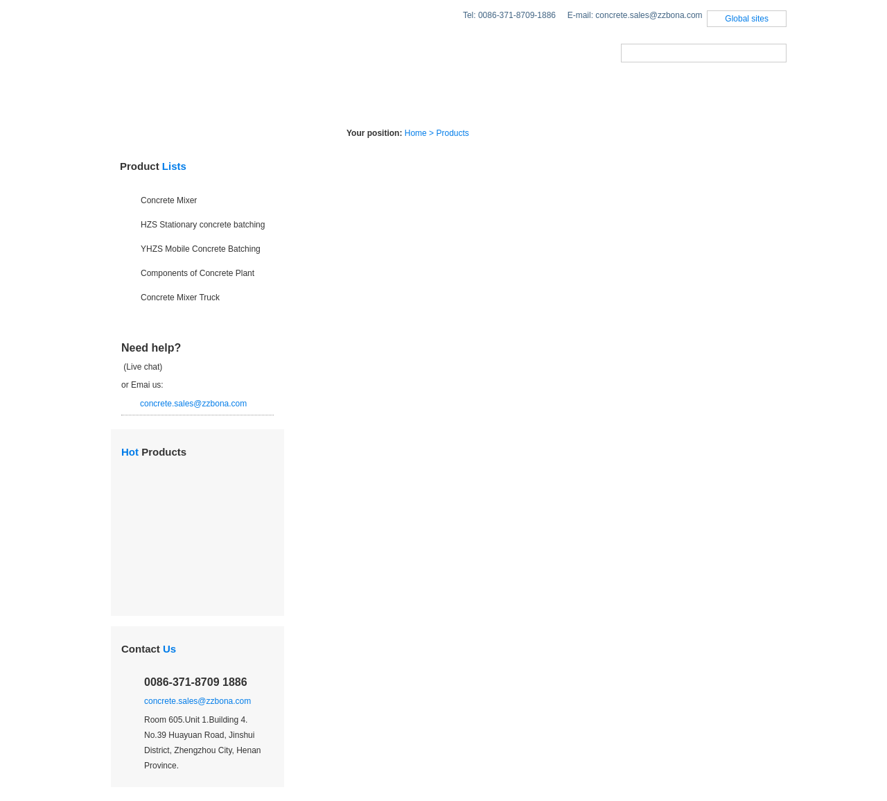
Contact (148, 649)
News (419, 99)
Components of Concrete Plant (197, 273)
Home (138, 99)
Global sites (747, 19)
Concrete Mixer (169, 200)
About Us (579, 99)
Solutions (330, 99)
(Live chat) (141, 367)
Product (153, 166)
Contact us (682, 99)
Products (227, 99)
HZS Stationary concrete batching (203, 225)
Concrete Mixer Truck (180, 297)
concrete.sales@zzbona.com (193, 403)
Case (494, 99)
